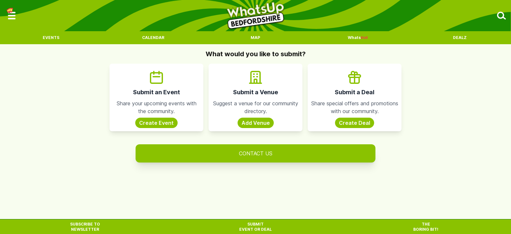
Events (51, 37)
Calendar (153, 37)
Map (255, 37)
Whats (358, 37)
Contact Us (255, 153)
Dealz (460, 37)
